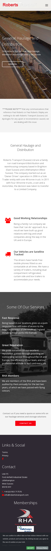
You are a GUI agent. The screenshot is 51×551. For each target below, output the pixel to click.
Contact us (26, 423)
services (12, 64)
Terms (5, 452)
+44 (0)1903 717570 (13, 491)
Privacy (5, 455)
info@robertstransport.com (16, 495)
